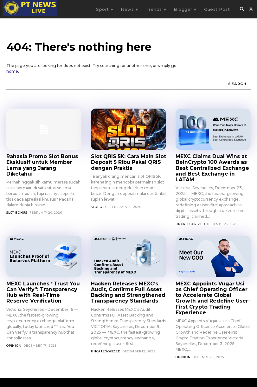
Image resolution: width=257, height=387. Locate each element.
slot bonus (16, 206)
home (12, 71)
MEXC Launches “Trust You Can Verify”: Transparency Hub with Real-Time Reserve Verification (42, 284)
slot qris (99, 206)
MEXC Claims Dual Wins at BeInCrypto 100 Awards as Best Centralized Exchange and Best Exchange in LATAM (212, 164)
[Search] (237, 84)
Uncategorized (190, 217)
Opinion (14, 337)
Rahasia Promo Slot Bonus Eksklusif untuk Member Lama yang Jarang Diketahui (42, 161)
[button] (241, 9)
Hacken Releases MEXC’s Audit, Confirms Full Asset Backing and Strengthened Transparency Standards (125, 284)
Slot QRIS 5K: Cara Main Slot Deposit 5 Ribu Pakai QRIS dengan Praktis (126, 161)
